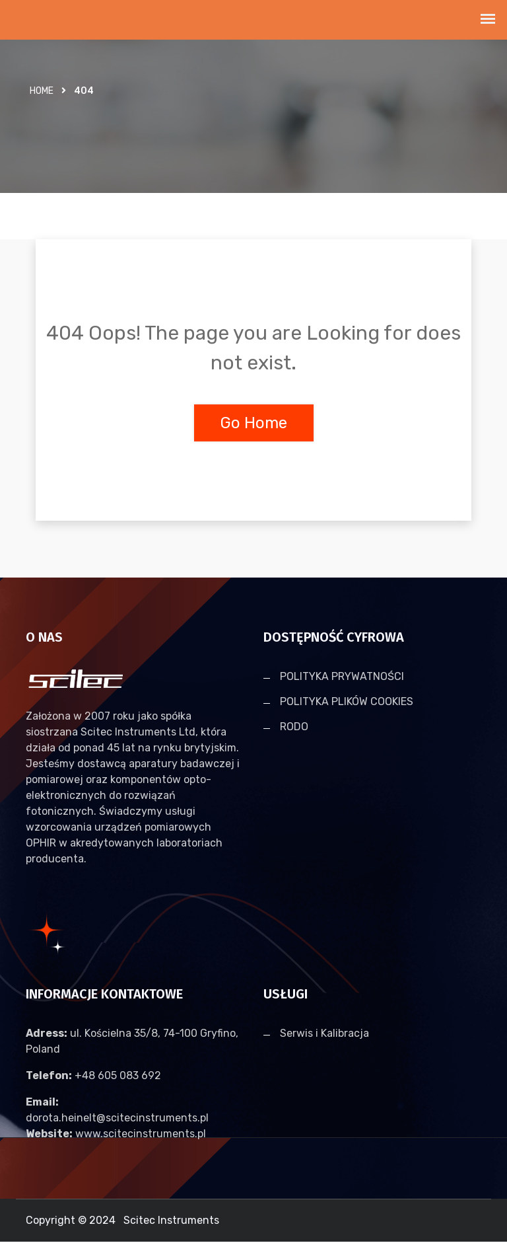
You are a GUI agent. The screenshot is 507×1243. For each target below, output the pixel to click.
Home (41, 90)
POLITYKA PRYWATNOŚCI (342, 677)
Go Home (253, 423)
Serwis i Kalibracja (324, 1034)
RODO (294, 727)
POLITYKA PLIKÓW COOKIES (346, 702)
